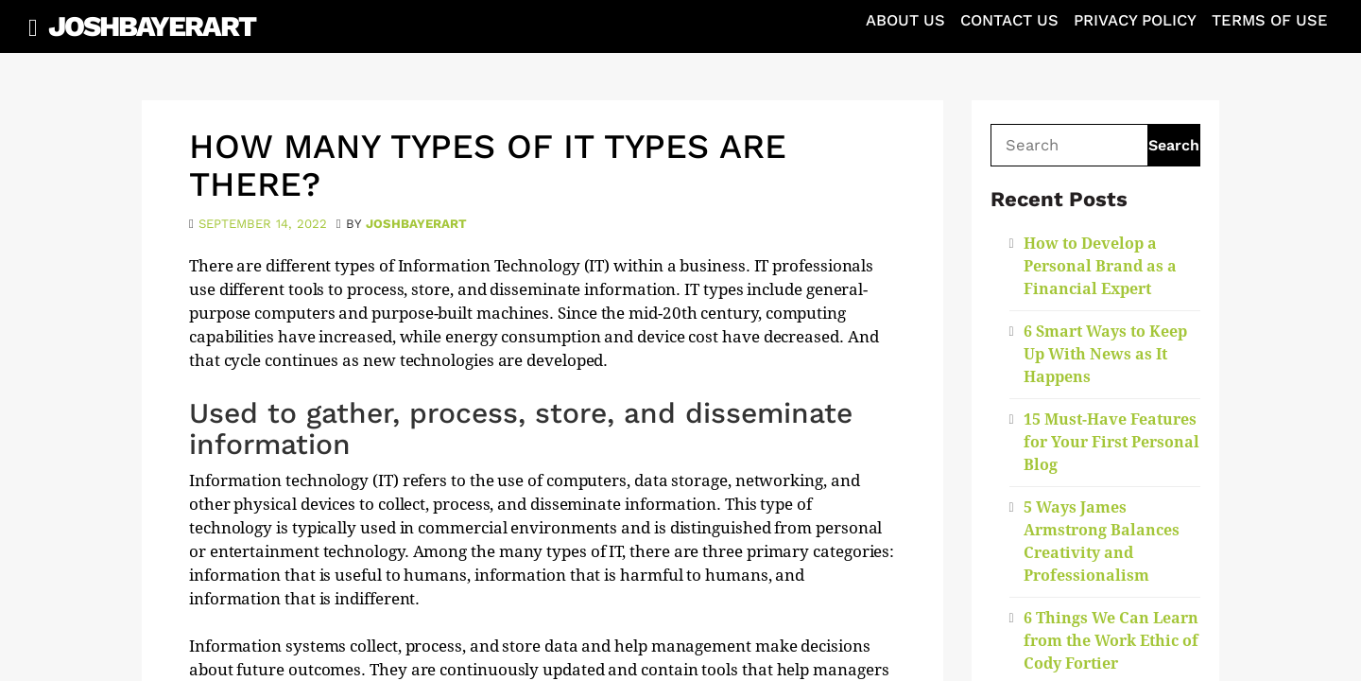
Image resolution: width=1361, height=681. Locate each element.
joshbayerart (416, 224)
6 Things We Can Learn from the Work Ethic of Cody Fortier (1111, 640)
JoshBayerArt (151, 26)
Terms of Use (1270, 20)
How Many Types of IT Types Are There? (487, 165)
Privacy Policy (1135, 20)
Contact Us (1009, 20)
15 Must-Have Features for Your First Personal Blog (1111, 442)
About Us (905, 20)
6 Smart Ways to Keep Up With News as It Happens (1105, 354)
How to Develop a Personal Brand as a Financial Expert (1100, 266)
